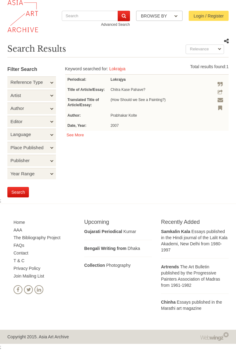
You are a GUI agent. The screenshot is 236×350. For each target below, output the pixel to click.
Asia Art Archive (54, 336)
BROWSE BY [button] (159, 16)
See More (75, 135)
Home (19, 222)
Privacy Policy (27, 268)
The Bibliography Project (37, 237)
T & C (19, 260)
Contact (21, 253)
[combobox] (205, 49)
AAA (18, 230)
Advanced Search (115, 24)
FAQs (19, 245)
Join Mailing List (29, 276)
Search (18, 192)
